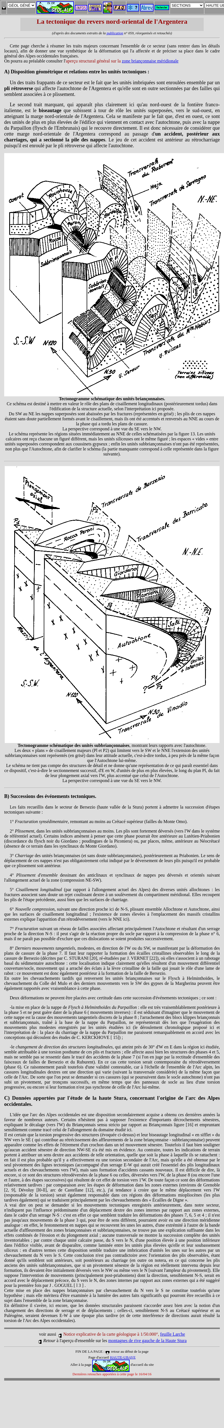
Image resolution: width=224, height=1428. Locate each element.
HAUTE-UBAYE (123, 1357)
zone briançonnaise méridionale (150, 61)
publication (115, 33)
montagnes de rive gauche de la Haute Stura (147, 1340)
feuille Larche (172, 1334)
